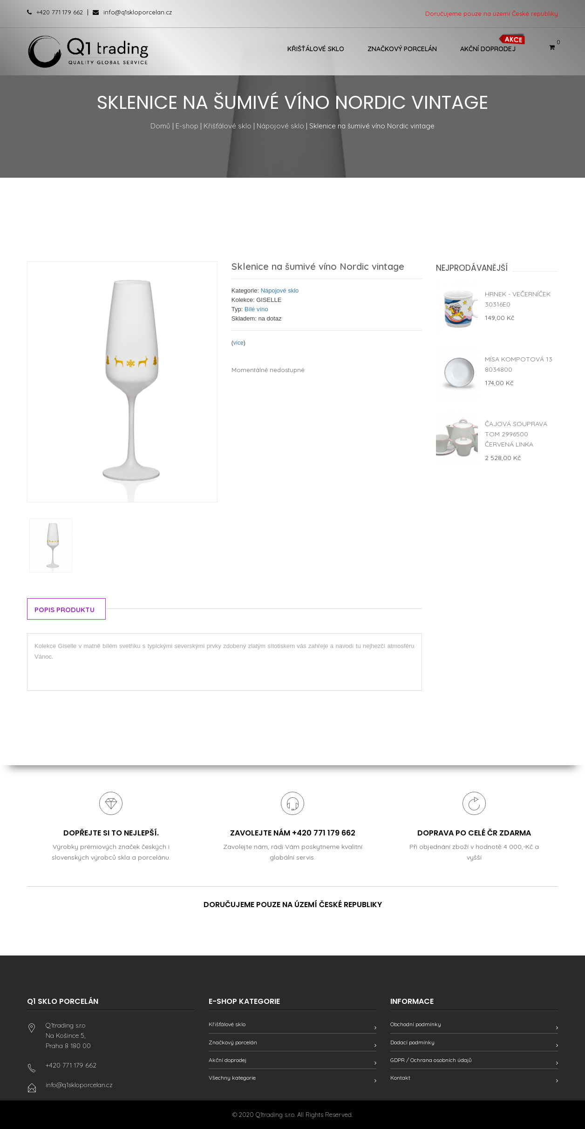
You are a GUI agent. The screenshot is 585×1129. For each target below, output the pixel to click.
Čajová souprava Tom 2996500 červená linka (516, 434)
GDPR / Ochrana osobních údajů (431, 1059)
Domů (160, 125)
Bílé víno (256, 309)
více (238, 343)
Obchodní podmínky (415, 1024)
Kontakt (400, 1077)
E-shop (187, 125)
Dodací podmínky (412, 1042)
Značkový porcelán (402, 49)
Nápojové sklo (280, 125)
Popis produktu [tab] (64, 609)
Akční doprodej (488, 49)
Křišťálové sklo (315, 49)
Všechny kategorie (232, 1077)
